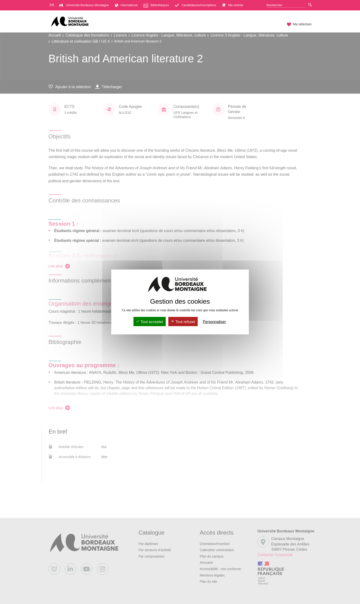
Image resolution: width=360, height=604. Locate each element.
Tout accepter (149, 322)
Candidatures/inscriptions (195, 5)
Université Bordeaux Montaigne (84, 5)
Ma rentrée (232, 5)
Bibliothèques (156, 5)
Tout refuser (183, 322)
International (126, 5)
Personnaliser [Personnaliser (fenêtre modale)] (214, 322)
